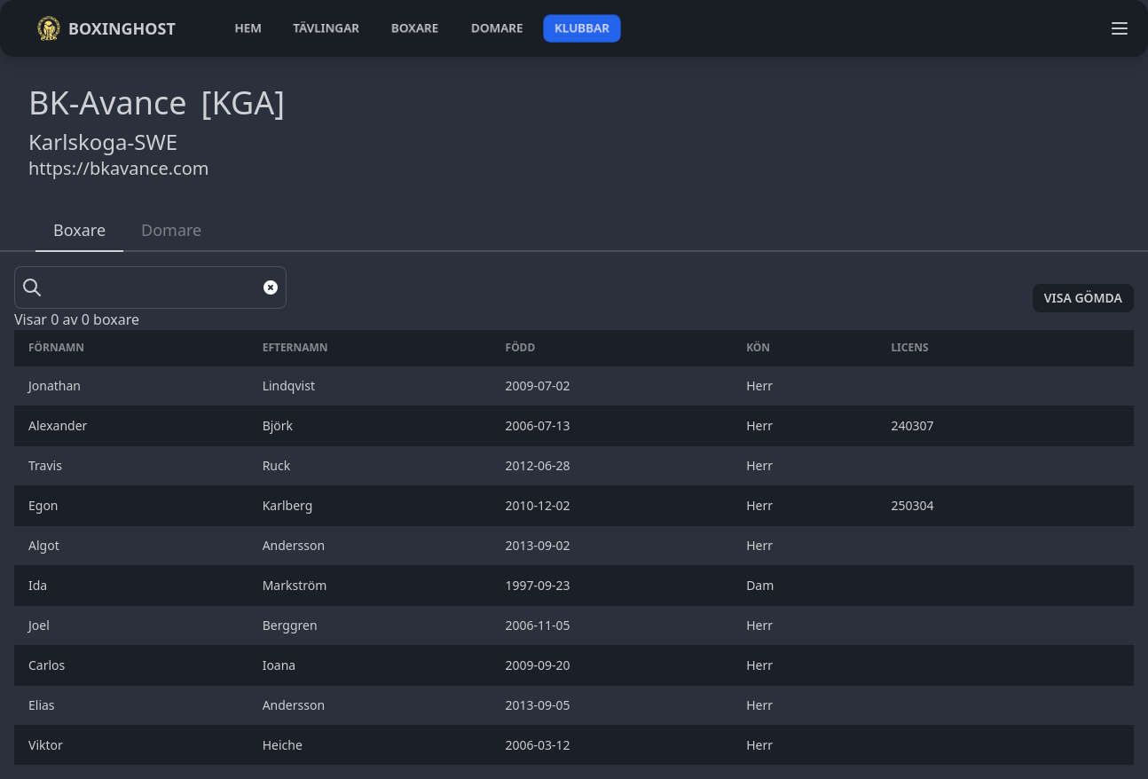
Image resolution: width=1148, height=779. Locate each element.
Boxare (79, 229)
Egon (44, 505)
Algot (45, 545)
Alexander (59, 425)
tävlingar (326, 28)
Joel (40, 625)
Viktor (48, 744)
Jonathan (56, 385)
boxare (414, 28)
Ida (39, 585)
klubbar (582, 28)
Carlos (48, 665)
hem (248, 28)
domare (497, 28)
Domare (171, 229)
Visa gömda (1083, 297)
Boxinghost (106, 28)
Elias (43, 704)
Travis (47, 465)
